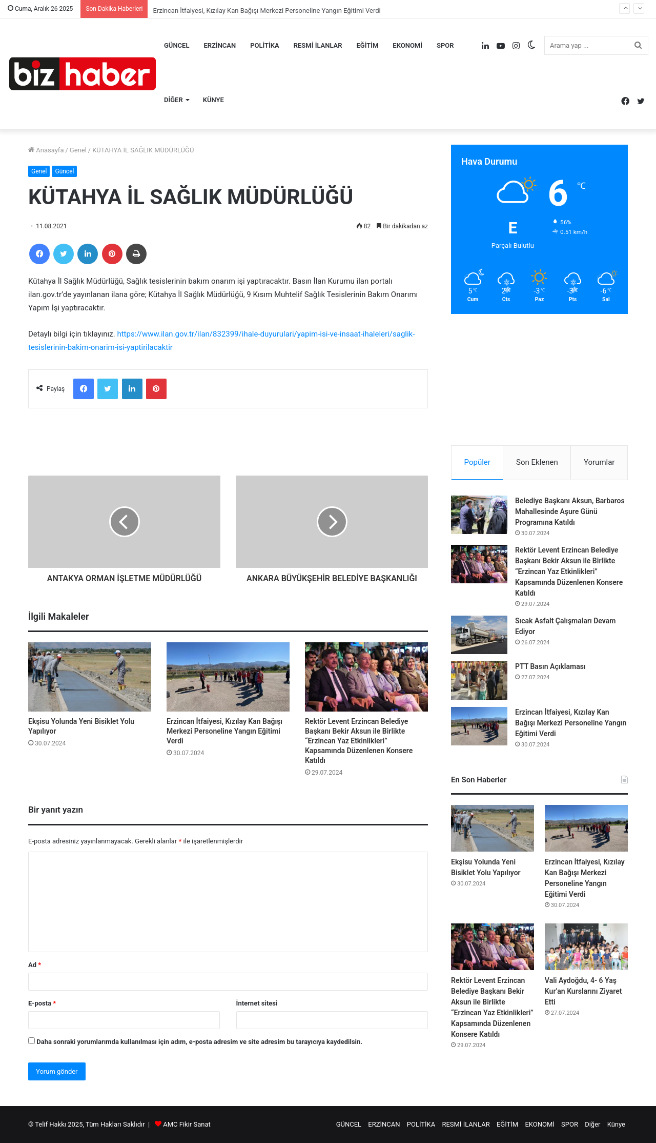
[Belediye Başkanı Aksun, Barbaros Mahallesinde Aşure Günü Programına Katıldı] (479, 515)
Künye (213, 100)
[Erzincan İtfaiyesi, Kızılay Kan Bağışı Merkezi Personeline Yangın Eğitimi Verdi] (228, 677)
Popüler (477, 462)
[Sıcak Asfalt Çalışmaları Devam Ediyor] (479, 635)
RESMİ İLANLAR (318, 45)
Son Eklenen (537, 462)
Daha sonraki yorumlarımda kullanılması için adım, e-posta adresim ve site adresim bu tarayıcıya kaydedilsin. (199, 1042)
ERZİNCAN (219, 45)
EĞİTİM (368, 45)
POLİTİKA (264, 45)
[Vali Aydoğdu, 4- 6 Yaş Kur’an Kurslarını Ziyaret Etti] (586, 946)
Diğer (173, 100)
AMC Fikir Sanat (187, 1124)
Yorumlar (599, 462)
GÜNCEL (176, 45)
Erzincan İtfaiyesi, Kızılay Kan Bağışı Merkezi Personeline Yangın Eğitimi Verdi (224, 731)
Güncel (64, 171)
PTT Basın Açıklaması (550, 666)
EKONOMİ (407, 45)
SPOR (445, 45)
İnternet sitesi (257, 1003)
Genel (78, 150)
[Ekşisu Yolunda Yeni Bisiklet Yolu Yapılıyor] (89, 677)
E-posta (42, 1003)
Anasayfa (46, 150)
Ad (34, 965)
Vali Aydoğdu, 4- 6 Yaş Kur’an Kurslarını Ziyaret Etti (583, 991)
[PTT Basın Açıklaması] (479, 680)
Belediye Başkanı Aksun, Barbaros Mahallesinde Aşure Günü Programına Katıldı (570, 511)
